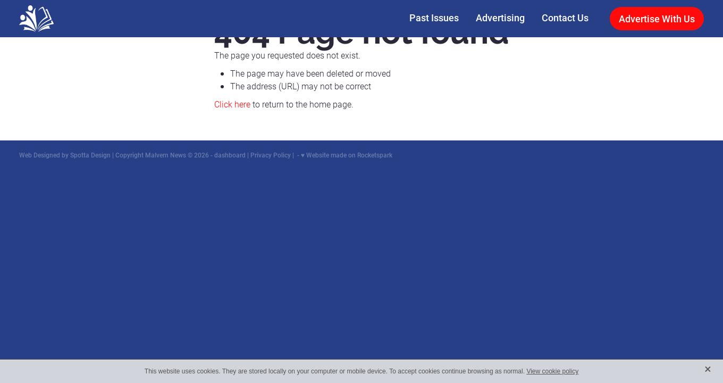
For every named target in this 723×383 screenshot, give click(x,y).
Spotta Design (90, 155)
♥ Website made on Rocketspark (346, 155)
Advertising (500, 17)
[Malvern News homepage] (87, 18)
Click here (232, 104)
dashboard (230, 155)
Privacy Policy (270, 155)
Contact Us (565, 17)
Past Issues (434, 17)
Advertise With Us (657, 18)
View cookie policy (552, 371)
